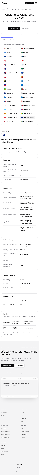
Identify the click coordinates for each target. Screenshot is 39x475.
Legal (2, 454)
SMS (22, 415)
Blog (22, 428)
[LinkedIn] (22, 471)
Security (23, 438)
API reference (5, 438)
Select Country (5, 131)
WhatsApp (23, 418)
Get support (24, 435)
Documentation (5, 432)
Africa (4, 39)
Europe (28, 35)
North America (7, 35)
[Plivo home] (4, 3)
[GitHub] (25, 471)
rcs (35, 9)
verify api (30, 9)
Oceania (12, 39)
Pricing (3, 415)
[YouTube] (13, 471)
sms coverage (23, 9)
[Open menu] (36, 3)
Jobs (2, 448)
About (3, 445)
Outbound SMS (14, 28)
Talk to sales (20, 365)
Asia (34, 35)
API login (3, 428)
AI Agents (4, 412)
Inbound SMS (25, 28)
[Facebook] (19, 471)
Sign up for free (29, 3)
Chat (22, 421)
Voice (22, 412)
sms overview (15, 9)
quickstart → (33, 396)
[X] (16, 471)
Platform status (5, 435)
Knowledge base (25, 432)
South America (19, 35)
